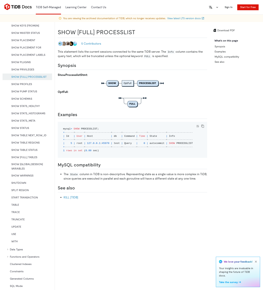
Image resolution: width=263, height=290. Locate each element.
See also (219, 61)
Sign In (228, 7)
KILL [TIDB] (71, 197)
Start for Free (248, 7)
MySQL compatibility (227, 56)
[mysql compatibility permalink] (103, 165)
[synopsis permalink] (79, 65)
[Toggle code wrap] (197, 126)
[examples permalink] (80, 114)
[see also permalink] (78, 188)
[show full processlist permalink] (138, 32)
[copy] (202, 126)
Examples (220, 51)
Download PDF (224, 30)
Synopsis (220, 46)
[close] (255, 261)
